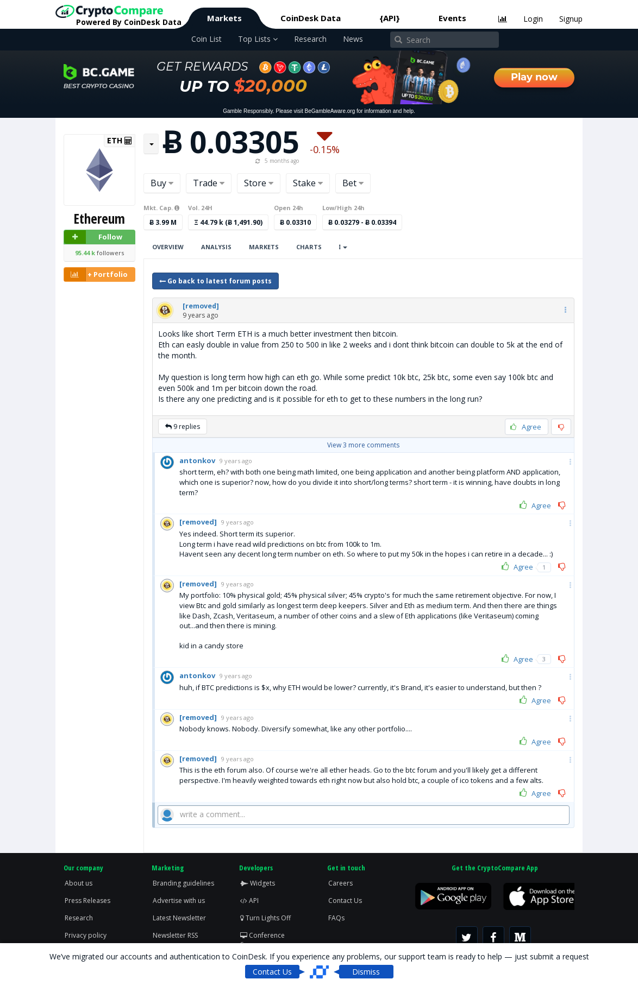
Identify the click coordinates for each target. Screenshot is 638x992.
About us (78, 883)
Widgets (257, 883)
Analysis (216, 247)
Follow (93, 237)
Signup (571, 19)
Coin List (206, 39)
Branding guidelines (183, 883)
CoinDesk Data (310, 17)
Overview (168, 247)
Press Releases (87, 900)
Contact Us (345, 900)
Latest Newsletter (179, 918)
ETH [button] (119, 140)
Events (452, 17)
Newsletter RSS (175, 935)
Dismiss (366, 971)
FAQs (336, 918)
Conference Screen (262, 940)
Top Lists (258, 39)
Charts (309, 247)
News (353, 39)
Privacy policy (86, 935)
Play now (534, 77)
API (249, 900)
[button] (201, 306)
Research (310, 39)
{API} (389, 17)
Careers (340, 883)
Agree (535, 505)
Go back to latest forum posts (215, 281)
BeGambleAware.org (330, 111)
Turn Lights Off (265, 918)
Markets (224, 17)
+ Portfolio (96, 274)
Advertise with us (179, 900)
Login (533, 19)
